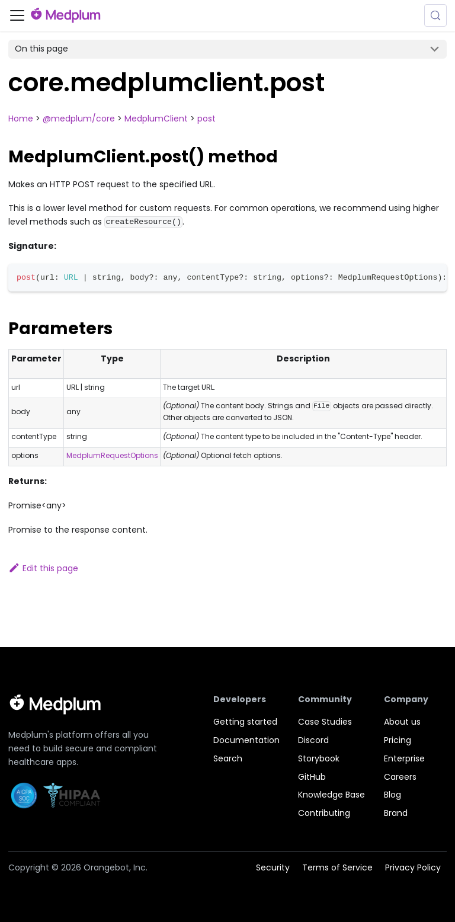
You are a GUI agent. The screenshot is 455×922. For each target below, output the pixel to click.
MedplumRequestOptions (112, 455)
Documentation (246, 740)
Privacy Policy (413, 867)
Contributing (324, 813)
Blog (392, 795)
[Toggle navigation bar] (17, 15)
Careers (400, 777)
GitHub (312, 777)
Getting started (245, 722)
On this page (41, 49)
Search (227, 758)
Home (20, 118)
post (206, 118)
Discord (313, 740)
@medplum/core (79, 118)
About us (402, 722)
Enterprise (404, 758)
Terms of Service (337, 867)
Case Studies (325, 722)
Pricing (397, 740)
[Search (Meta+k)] (435, 15)
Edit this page (43, 568)
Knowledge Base (331, 795)
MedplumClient (156, 118)
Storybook (318, 758)
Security (273, 867)
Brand (396, 813)
